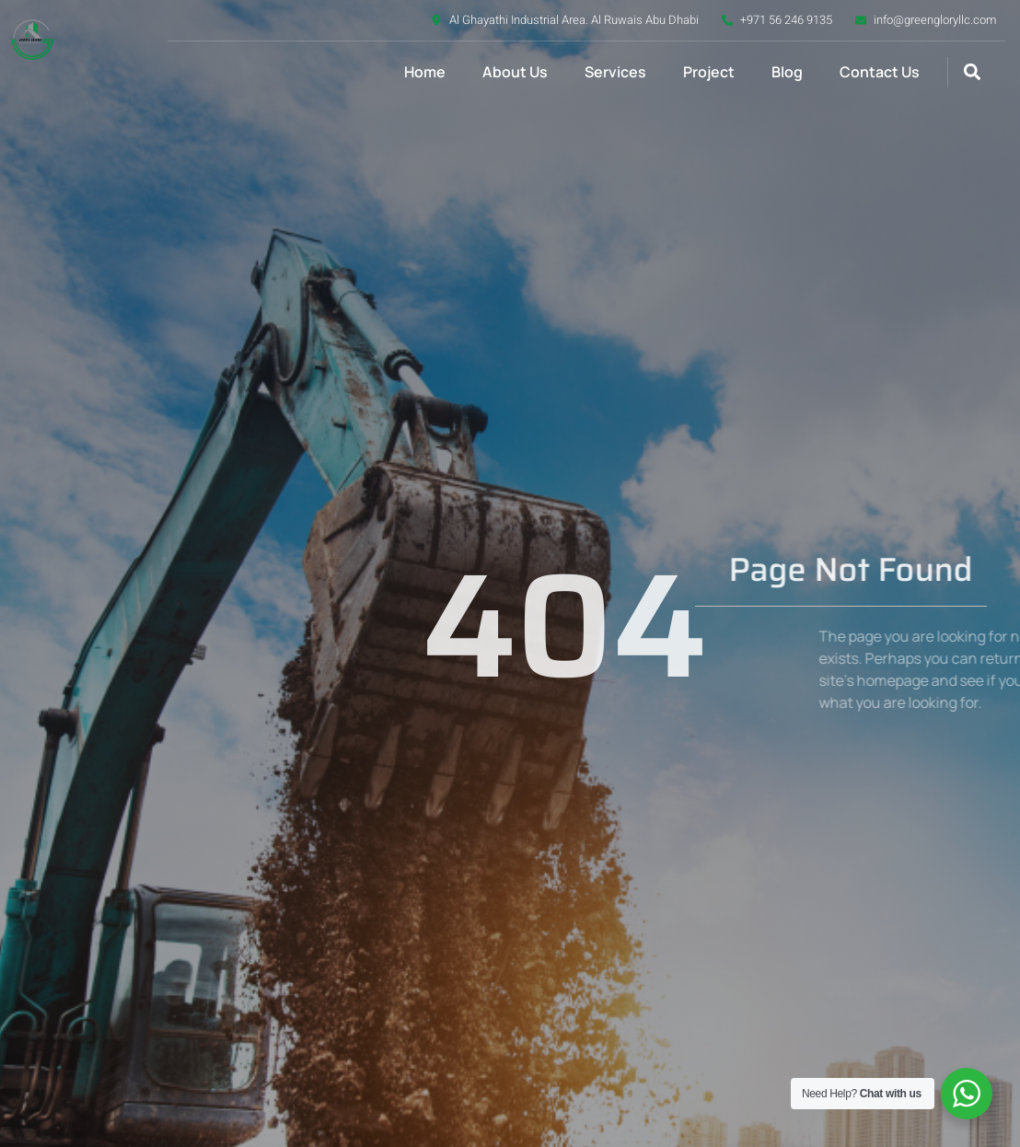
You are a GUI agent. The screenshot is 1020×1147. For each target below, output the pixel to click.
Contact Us (880, 72)
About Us (515, 72)
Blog (787, 72)
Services (615, 72)
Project (709, 72)
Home (425, 72)
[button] (972, 72)
